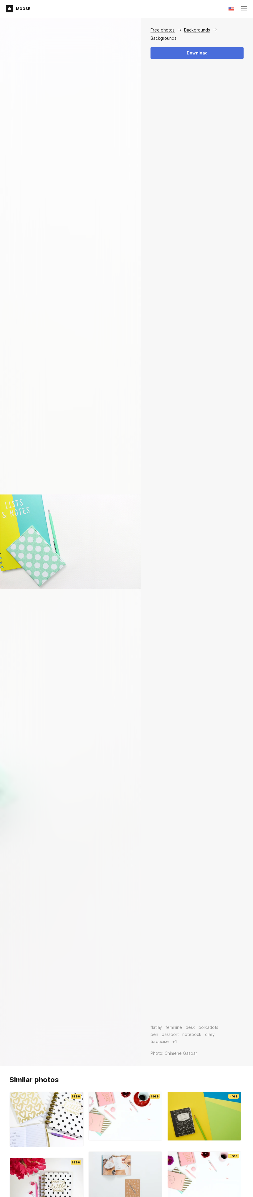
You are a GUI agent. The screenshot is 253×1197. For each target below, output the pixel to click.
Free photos (163, 29)
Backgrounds (197, 29)
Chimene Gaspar (181, 1053)
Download (197, 52)
